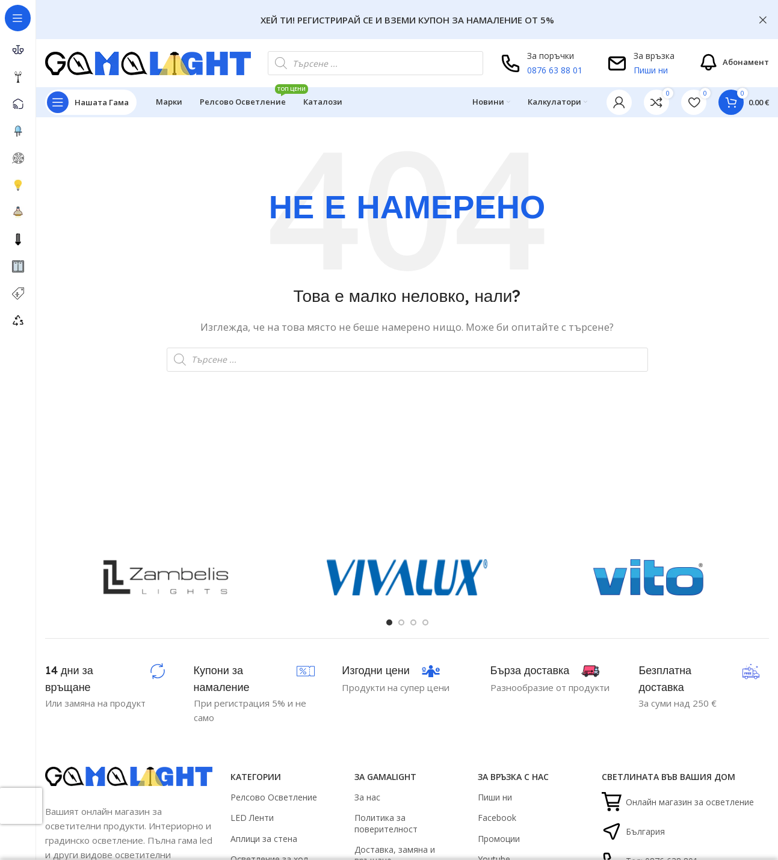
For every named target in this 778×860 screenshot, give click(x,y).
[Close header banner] (763, 19)
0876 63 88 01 (554, 70)
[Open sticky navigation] (91, 102)
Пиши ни (651, 70)
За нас (367, 797)
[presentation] (21, 806)
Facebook (497, 817)
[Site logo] (148, 62)
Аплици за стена (263, 838)
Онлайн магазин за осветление (678, 802)
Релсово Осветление (273, 797)
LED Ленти (252, 817)
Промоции (499, 838)
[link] (656, 102)
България (633, 831)
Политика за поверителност (386, 823)
